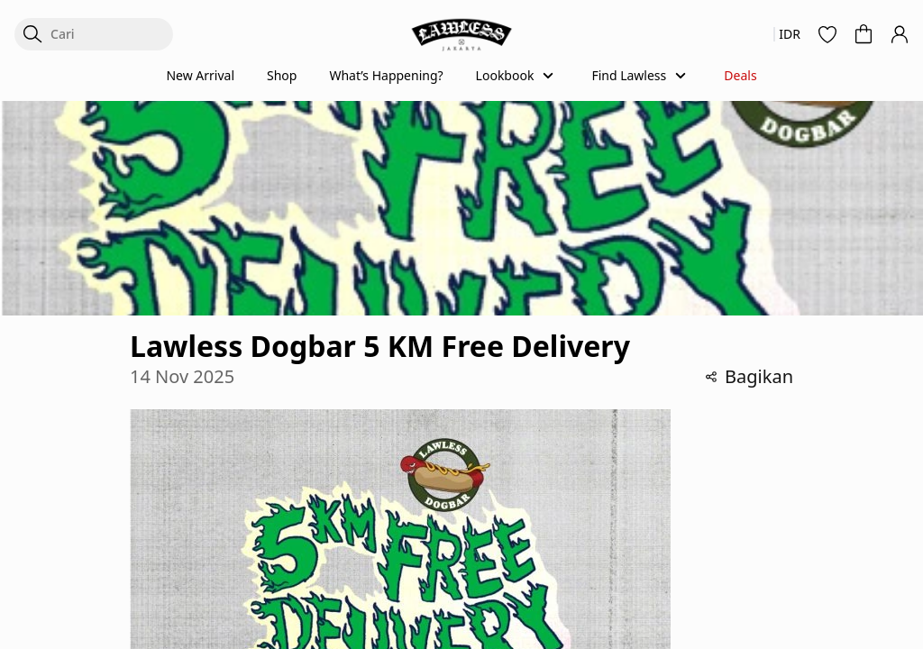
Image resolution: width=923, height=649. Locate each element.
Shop (282, 75)
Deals (740, 75)
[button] (827, 34)
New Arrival (200, 75)
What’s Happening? (386, 75)
